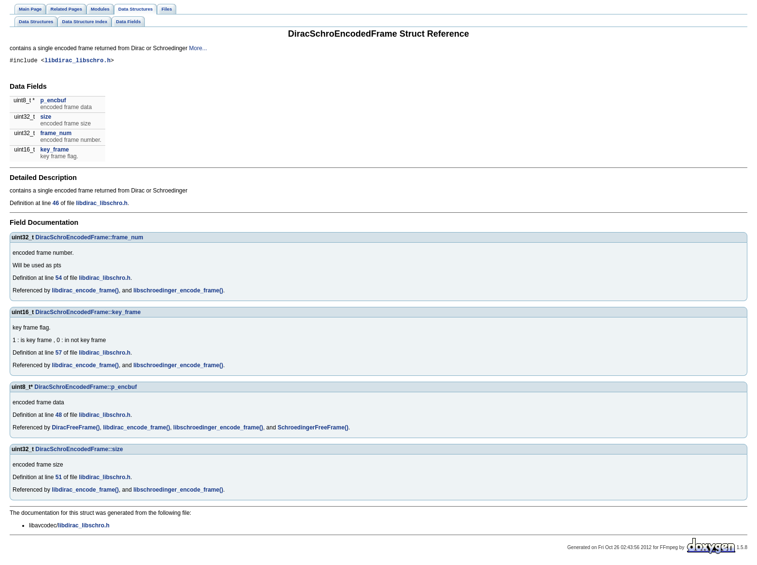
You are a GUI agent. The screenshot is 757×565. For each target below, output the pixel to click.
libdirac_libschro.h (77, 61)
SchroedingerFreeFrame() (313, 429)
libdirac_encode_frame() (85, 292)
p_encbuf (53, 101)
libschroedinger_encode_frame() (178, 292)
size (45, 118)
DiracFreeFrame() (75, 429)
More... (198, 48)
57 (59, 354)
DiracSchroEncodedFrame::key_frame (87, 313)
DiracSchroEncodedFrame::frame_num (89, 238)
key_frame (54, 151)
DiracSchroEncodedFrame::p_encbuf (85, 388)
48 (59, 416)
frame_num (55, 134)
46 (56, 204)
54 (59, 279)
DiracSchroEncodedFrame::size (79, 450)
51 (59, 478)
